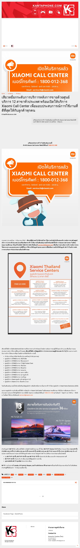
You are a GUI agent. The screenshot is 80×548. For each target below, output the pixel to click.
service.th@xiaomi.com (45, 245)
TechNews (10, 93)
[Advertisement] (40, 31)
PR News (18, 93)
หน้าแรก (32, 526)
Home (3, 93)
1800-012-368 (53, 145)
